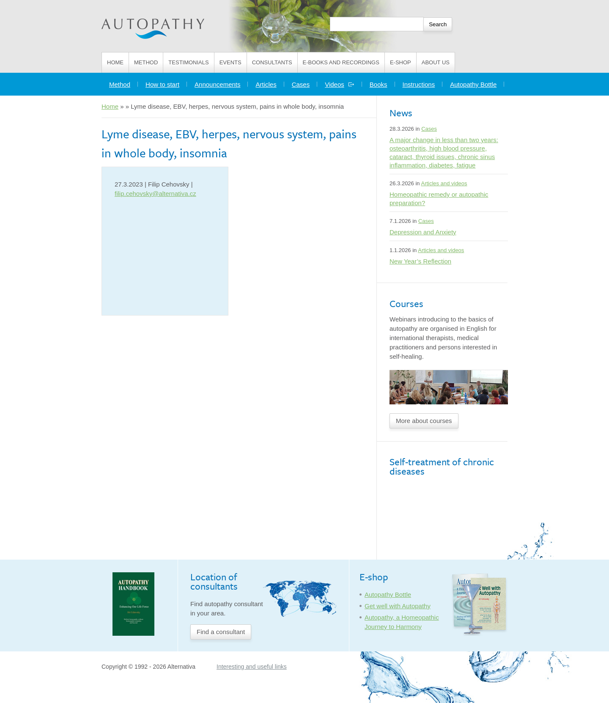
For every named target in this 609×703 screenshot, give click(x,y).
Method (146, 62)
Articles (265, 84)
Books (378, 84)
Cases (301, 84)
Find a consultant (221, 631)
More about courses (424, 420)
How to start (162, 84)
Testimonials (188, 62)
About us (436, 62)
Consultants (272, 62)
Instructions (419, 84)
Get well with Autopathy (398, 606)
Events (230, 62)
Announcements (217, 84)
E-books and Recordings (341, 62)
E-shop (400, 62)
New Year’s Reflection (420, 261)
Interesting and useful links (252, 666)
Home (115, 62)
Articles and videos (444, 183)
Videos (339, 84)
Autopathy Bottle (473, 84)
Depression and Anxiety (423, 232)
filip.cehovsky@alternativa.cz (155, 193)
